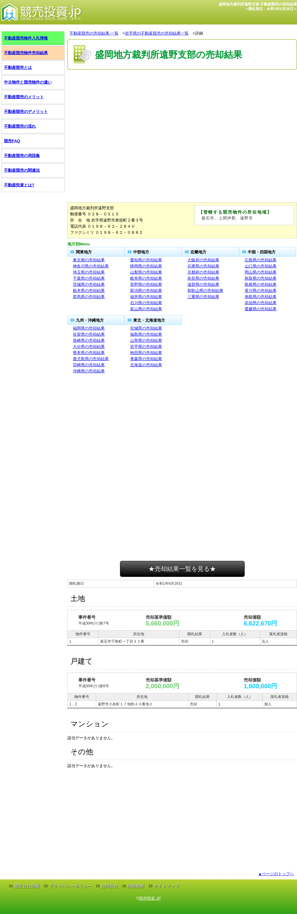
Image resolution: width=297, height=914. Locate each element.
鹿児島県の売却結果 (91, 358)
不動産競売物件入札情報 (26, 38)
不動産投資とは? (19, 185)
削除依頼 (135, 885)
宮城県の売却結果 (146, 328)
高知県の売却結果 (260, 302)
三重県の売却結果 (203, 296)
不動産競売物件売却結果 (26, 52)
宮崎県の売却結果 (89, 365)
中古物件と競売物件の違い (28, 82)
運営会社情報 (26, 885)
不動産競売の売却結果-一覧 (94, 33)
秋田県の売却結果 (146, 352)
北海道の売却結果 (146, 365)
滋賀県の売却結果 (203, 284)
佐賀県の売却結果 (89, 334)
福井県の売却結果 (146, 296)
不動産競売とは (18, 67)
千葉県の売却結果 (89, 278)
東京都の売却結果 (89, 260)
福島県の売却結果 (146, 334)
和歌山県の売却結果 (205, 290)
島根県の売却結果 (260, 284)
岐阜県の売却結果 (146, 278)
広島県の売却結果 (260, 260)
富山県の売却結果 (146, 309)
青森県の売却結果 (146, 358)
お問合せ (109, 885)
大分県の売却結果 (89, 346)
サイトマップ (166, 885)
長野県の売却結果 (146, 284)
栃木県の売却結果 (89, 290)
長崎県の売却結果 (89, 340)
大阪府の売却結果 (203, 260)
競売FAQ (12, 141)
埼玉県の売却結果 (89, 272)
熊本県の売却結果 (89, 352)
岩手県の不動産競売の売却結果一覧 (157, 33)
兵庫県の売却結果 (203, 266)
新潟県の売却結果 (146, 290)
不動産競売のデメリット (26, 111)
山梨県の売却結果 (146, 272)
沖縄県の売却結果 (89, 371)
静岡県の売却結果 (146, 266)
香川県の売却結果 (260, 290)
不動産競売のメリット (24, 97)
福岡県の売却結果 (89, 328)
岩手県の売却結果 (146, 346)
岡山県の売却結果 (260, 272)
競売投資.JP (150, 898)
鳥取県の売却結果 (260, 278)
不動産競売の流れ (20, 126)
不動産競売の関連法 (22, 170)
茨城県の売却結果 (89, 284)
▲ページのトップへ (276, 873)
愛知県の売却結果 (146, 260)
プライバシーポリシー (70, 885)
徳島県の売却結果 (260, 296)
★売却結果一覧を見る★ (182, 568)
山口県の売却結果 (260, 266)
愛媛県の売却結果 (260, 309)
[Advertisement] (182, 89)
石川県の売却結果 (146, 302)
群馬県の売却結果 (89, 296)
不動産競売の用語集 (22, 155)
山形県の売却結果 (146, 340)
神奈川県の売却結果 (91, 266)
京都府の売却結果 (203, 272)
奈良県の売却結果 (203, 278)
